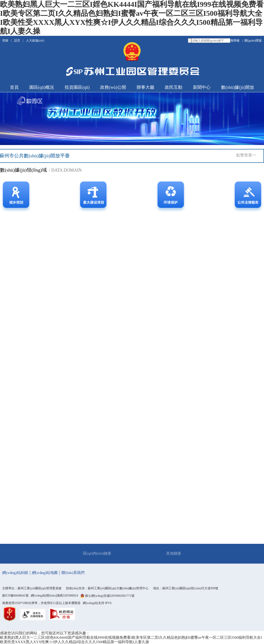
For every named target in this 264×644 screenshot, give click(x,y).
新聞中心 (202, 87)
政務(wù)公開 (113, 87)
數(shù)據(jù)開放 (237, 87)
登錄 (5, 40)
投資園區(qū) (77, 87)
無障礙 (235, 40)
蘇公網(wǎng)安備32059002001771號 (109, 596)
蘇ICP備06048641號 (15, 595)
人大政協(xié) (35, 40)
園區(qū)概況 (41, 87)
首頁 (14, 87)
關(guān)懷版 (253, 40)
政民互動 (173, 87)
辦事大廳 (145, 87)
